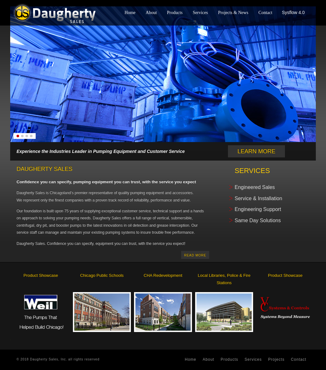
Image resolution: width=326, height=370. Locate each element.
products (229, 359)
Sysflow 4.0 (293, 12)
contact (298, 359)
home (190, 359)
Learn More (256, 151)
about (208, 359)
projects (276, 359)
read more (195, 255)
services (253, 359)
